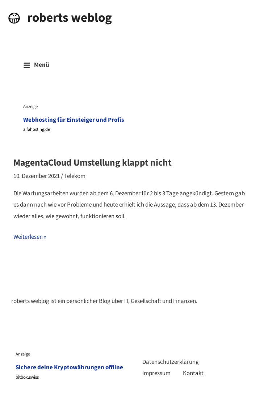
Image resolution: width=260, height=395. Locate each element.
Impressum (156, 373)
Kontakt (193, 373)
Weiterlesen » (29, 237)
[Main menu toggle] (36, 65)
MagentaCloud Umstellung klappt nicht (92, 162)
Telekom (74, 176)
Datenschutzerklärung (170, 362)
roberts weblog (69, 18)
